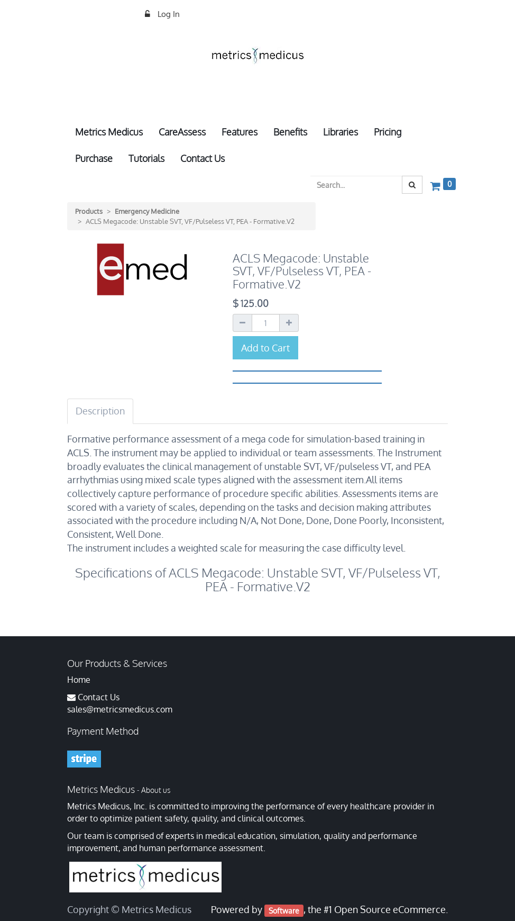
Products (89, 211)
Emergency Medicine (147, 211)
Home (78, 679)
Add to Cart (265, 348)
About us (155, 789)
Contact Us (98, 697)
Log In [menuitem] (167, 14)
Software (284, 910)
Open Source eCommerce (390, 909)
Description (100, 411)
